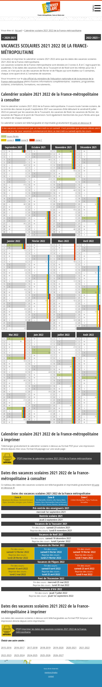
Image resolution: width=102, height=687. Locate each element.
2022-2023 (6, 655)
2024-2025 (32, 655)
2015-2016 (6, 647)
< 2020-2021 (9, 38)
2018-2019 (45, 647)
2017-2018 (32, 647)
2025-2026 (45, 655)
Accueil (18, 30)
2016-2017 (19, 647)
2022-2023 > (93, 38)
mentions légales (51, 672)
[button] (96, 8)
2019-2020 (58, 647)
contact (51, 676)
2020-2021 (71, 647)
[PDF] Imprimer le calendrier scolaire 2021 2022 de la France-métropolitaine (54, 458)
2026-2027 (58, 655)
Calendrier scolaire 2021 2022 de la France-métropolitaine (52, 30)
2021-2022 (84, 647)
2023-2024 (19, 655)
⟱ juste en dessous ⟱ (80, 122)
